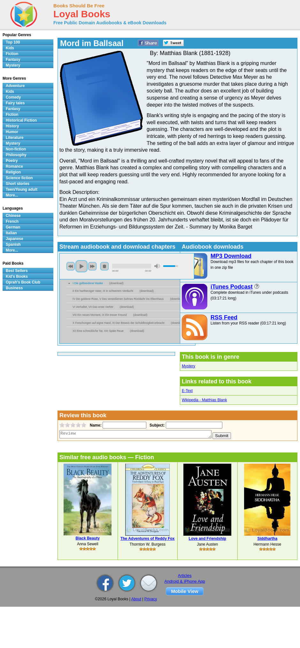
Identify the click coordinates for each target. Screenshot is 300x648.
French (12, 221)
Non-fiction (16, 149)
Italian (11, 233)
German (13, 227)
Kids (10, 48)
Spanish (13, 244)
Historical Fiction (21, 120)
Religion (13, 172)
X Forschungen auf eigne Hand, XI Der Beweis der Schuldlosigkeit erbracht (119, 322)
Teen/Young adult (21, 189)
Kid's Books (17, 276)
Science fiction (19, 178)
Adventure (15, 86)
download (116, 283)
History (12, 126)
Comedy (13, 97)
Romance (14, 166)
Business (14, 288)
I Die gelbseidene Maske (88, 283)
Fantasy (13, 59)
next (92, 266)
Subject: (156, 425)
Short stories (17, 183)
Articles (185, 575)
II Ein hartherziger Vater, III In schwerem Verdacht (103, 290)
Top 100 (13, 42)
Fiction (12, 54)
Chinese (13, 215)
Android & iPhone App (185, 581)
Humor (12, 132)
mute (157, 266)
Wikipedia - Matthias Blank (204, 400)
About (136, 599)
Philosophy (16, 155)
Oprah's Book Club (23, 282)
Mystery (188, 366)
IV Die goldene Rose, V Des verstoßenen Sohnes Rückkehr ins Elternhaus (118, 298)
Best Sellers (17, 270)
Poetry (12, 160)
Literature (14, 137)
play (81, 266)
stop (104, 266)
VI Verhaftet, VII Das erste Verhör (93, 306)
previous (70, 266)
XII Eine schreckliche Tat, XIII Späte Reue (98, 330)
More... (12, 195)
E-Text (187, 390)
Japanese (14, 238)
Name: (95, 425)
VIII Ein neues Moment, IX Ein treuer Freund (100, 314)
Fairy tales (15, 103)
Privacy (150, 599)
